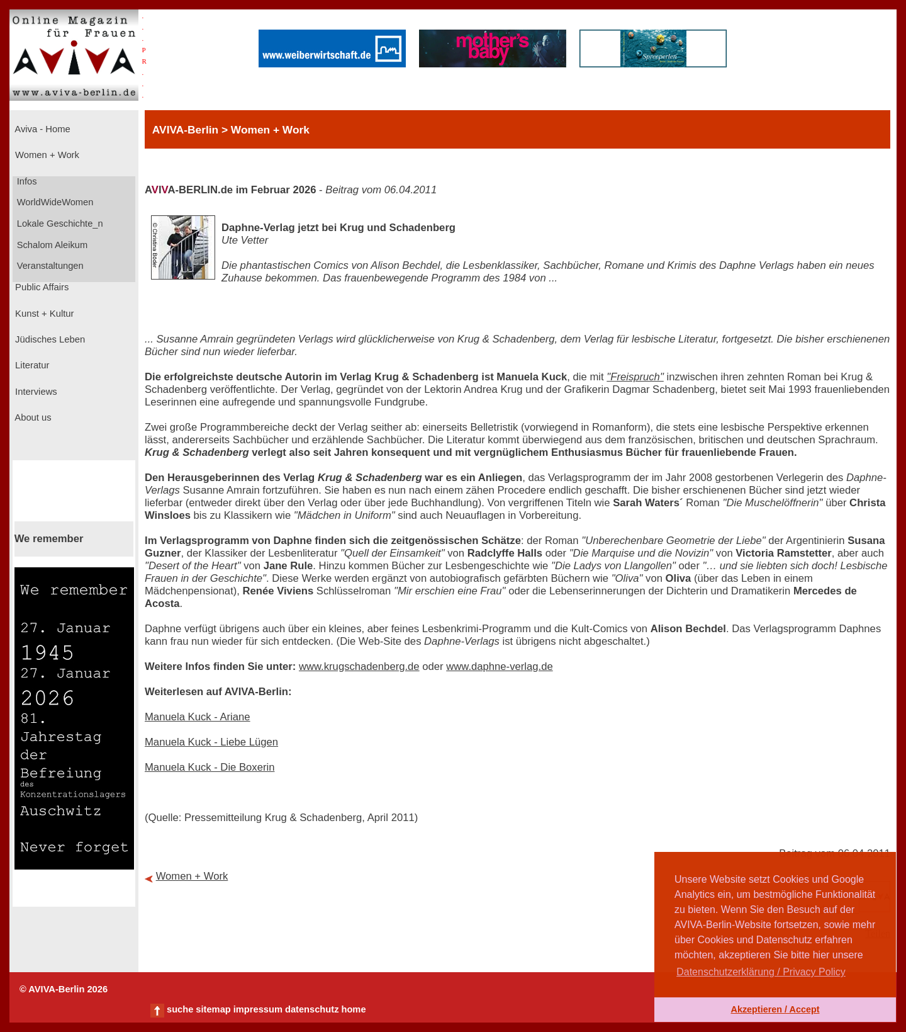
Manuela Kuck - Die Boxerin (209, 767)
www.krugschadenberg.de (359, 666)
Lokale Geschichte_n (58, 223)
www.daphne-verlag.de (499, 666)
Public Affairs (41, 287)
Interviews (35, 392)
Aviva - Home (41, 129)
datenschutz (312, 1009)
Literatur (31, 365)
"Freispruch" (635, 377)
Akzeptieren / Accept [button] (774, 1009)
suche (180, 1009)
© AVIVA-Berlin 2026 (64, 989)
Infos (25, 181)
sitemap (213, 1009)
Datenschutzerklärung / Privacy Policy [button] (761, 972)
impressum (257, 1009)
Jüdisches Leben (49, 339)
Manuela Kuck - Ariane (197, 717)
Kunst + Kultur (43, 314)
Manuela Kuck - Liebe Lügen (211, 742)
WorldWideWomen (54, 202)
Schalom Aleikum (50, 245)
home (353, 1009)
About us (32, 417)
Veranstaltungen (49, 266)
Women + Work (46, 155)
